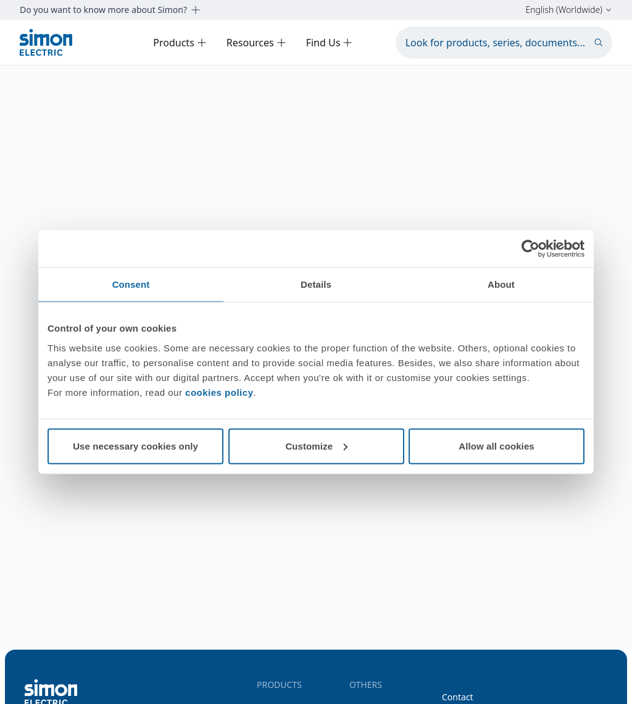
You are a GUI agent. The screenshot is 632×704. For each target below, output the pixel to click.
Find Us (329, 42)
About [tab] (501, 284)
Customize (316, 445)
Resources (256, 42)
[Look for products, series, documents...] (504, 43)
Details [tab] (316, 284)
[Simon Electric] (46, 42)
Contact (457, 697)
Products (180, 42)
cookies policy (219, 392)
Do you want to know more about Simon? (110, 9)
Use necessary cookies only (135, 445)
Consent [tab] (131, 284)
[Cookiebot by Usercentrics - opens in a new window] (530, 249)
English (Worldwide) (568, 9)
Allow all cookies (496, 445)
